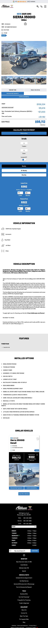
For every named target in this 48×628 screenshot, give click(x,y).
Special (24, 571)
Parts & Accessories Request (24, 587)
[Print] (25, 24)
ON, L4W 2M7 (27, 515)
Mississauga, (20, 515)
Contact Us (24, 613)
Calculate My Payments (13, 93)
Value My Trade (12, 90)
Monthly (24, 175)
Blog (24, 622)
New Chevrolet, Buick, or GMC (24, 562)
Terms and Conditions (22, 625)
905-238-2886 (27, 518)
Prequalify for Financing (24, 600)
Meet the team (24, 616)
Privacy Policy (32, 625)
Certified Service (24, 581)
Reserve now (24, 133)
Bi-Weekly (24, 170)
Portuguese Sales (24, 619)
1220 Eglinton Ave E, (24, 513)
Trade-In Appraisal (24, 603)
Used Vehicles (24, 565)
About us (24, 610)
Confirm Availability (24, 96)
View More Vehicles (24, 494)
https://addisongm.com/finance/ (36, 313)
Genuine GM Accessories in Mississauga (24, 584)
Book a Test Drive (35, 90)
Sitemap (14, 625)
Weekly (24, 166)
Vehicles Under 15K (24, 568)
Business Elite (24, 594)
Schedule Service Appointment (24, 578)
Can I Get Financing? (24, 597)
